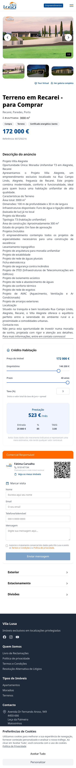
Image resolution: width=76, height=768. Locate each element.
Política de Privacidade (14, 746)
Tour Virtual (41, 83)
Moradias (8, 690)
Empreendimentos (53, 5)
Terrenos (8, 695)
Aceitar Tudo (38, 754)
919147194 (23, 467)
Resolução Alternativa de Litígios (22, 669)
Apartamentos (11, 685)
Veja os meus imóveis (27, 474)
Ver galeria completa (62, 83)
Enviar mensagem (38, 556)
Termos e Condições (21, 547)
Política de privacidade (44, 547)
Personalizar (38, 762)
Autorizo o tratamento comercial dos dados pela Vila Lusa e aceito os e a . (39, 546)
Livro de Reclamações (16, 653)
